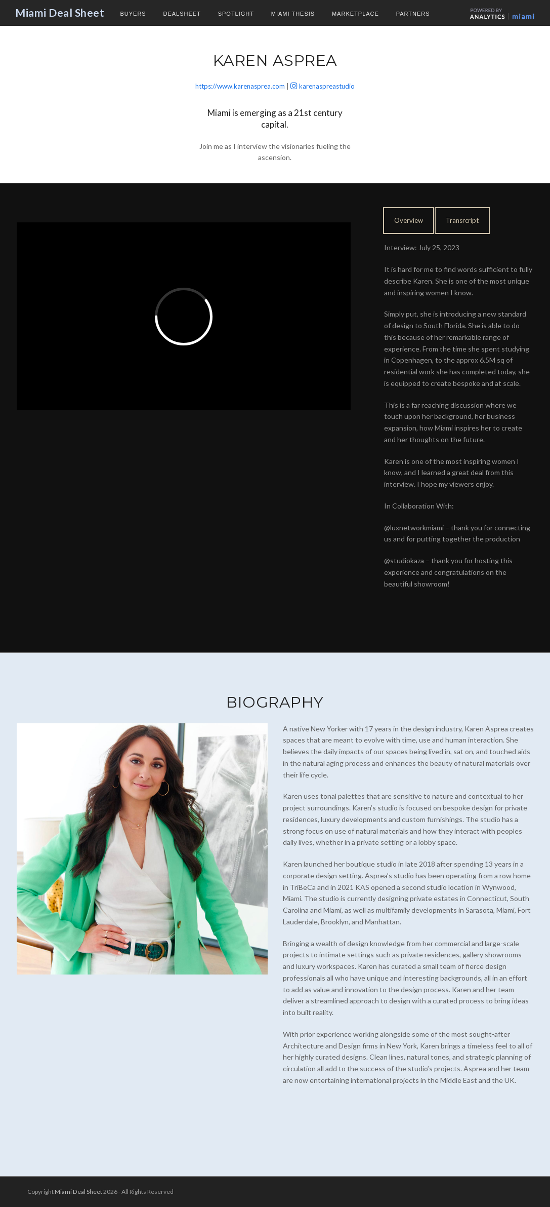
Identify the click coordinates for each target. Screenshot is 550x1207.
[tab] (408, 220)
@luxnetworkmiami (414, 527)
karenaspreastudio (327, 86)
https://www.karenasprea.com (240, 86)
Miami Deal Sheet (59, 12)
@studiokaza (404, 560)
